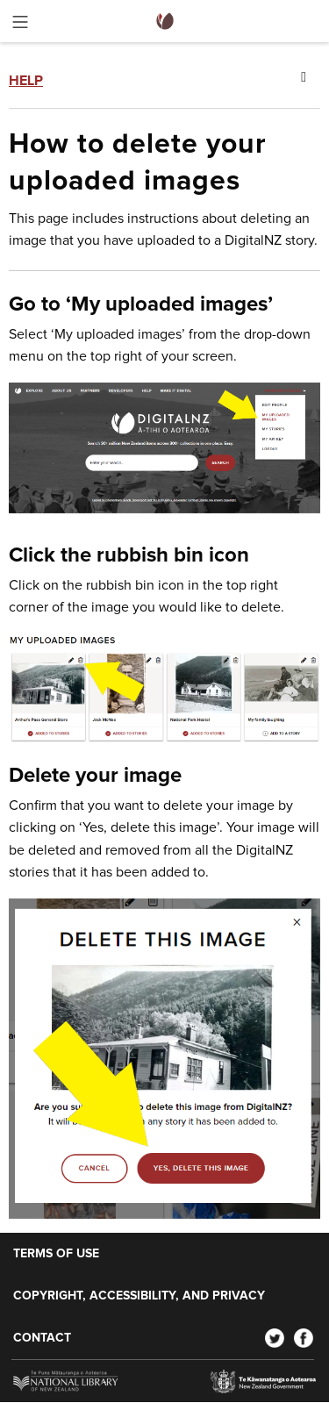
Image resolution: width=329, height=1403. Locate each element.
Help (26, 81)
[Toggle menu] (20, 25)
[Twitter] (274, 1338)
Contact (42, 1338)
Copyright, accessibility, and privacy (139, 1296)
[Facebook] (303, 1338)
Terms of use (56, 1254)
